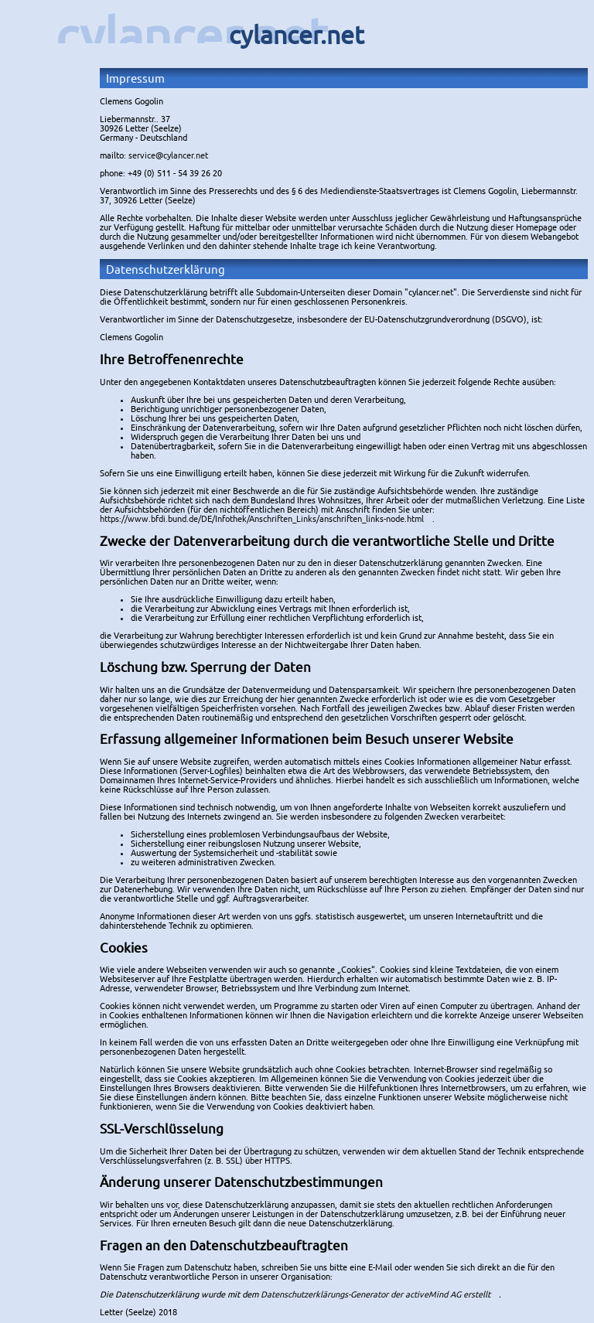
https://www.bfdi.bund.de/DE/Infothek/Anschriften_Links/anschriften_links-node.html (262, 518)
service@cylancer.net (168, 155)
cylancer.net (192, 35)
